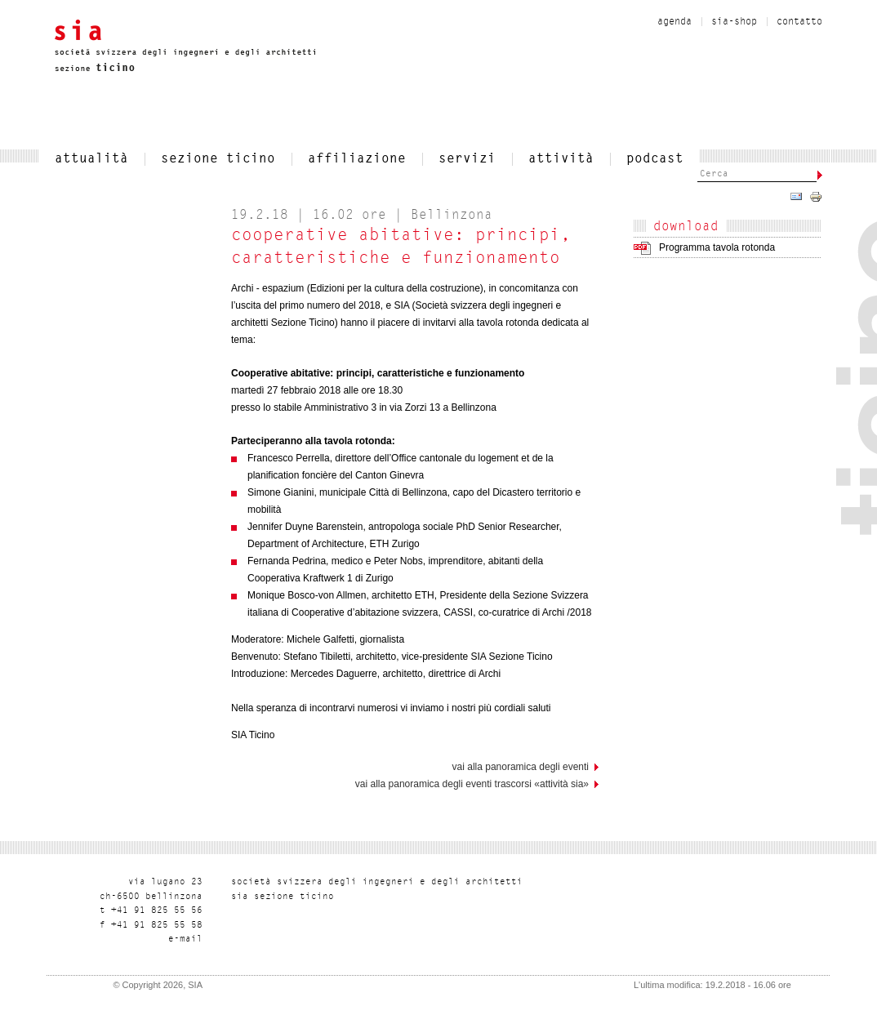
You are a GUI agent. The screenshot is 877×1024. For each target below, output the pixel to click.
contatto (799, 22)
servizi (467, 159)
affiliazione (357, 159)
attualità (91, 159)
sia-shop (734, 22)
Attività (561, 159)
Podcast (654, 159)
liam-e (185, 939)
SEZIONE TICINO (218, 159)
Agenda (674, 22)
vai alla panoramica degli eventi (520, 766)
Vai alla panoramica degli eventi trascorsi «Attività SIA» (472, 784)
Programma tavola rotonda (717, 247)
